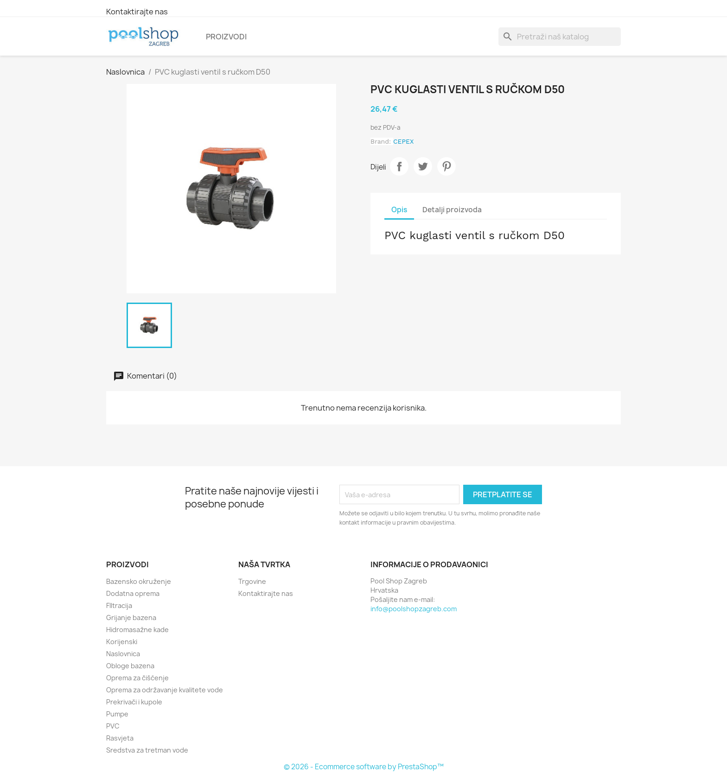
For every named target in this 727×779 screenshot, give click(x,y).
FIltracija (119, 605)
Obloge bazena (130, 665)
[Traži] (559, 36)
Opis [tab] (399, 210)
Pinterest (446, 166)
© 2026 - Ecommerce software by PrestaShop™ (364, 767)
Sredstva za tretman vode (147, 750)
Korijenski (121, 641)
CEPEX (403, 141)
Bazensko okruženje (138, 581)
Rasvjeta (120, 738)
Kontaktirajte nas (137, 11)
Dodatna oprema (132, 593)
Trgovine (252, 581)
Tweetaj (423, 166)
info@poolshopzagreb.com (413, 608)
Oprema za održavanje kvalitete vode (164, 689)
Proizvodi (226, 37)
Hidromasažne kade (137, 629)
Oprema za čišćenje (137, 677)
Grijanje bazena (131, 617)
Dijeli (399, 166)
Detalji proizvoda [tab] (452, 210)
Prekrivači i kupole (134, 701)
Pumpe (117, 713)
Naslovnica (123, 653)
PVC (113, 726)
